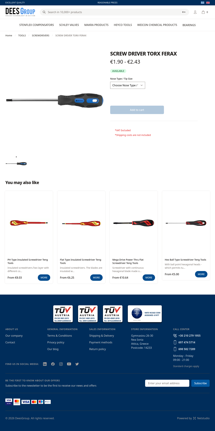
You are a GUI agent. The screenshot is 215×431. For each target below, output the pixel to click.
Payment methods (100, 342)
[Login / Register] (195, 12)
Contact (10, 342)
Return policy (97, 349)
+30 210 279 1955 (189, 335)
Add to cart (137, 110)
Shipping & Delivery (101, 335)
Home (8, 35)
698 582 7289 (186, 349)
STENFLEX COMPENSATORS (36, 25)
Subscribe (200, 383)
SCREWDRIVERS (40, 35)
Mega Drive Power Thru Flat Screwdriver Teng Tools (127, 261)
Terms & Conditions (59, 335)
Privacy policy (55, 342)
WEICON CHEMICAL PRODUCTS (157, 25)
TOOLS (22, 35)
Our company (14, 335)
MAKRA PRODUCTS (96, 25)
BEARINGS (189, 25)
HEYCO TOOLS (123, 25)
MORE (44, 277)
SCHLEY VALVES (69, 25)
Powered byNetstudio (193, 418)
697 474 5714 (186, 342)
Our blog (53, 349)
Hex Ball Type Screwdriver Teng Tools (185, 259)
